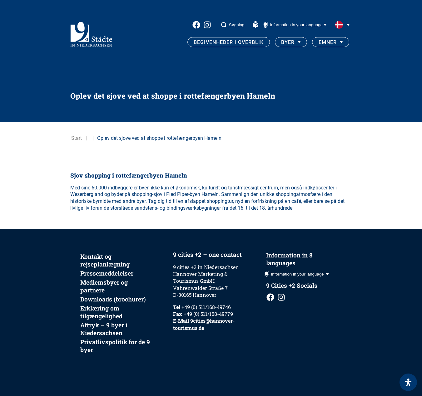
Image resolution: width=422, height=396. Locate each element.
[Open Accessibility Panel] (408, 382)
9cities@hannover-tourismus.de (204, 324)
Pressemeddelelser (106, 273)
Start (76, 138)
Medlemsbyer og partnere (104, 286)
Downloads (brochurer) (113, 299)
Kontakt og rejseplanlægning (105, 260)
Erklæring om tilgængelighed (101, 312)
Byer (288, 42)
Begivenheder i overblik (229, 42)
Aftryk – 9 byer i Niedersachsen (103, 329)
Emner (328, 42)
